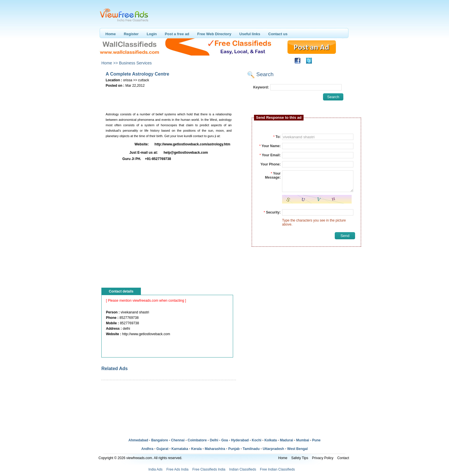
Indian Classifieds (242, 469)
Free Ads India (177, 469)
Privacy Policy (323, 458)
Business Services (135, 63)
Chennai (177, 440)
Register (131, 34)
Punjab (234, 449)
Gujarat (162, 449)
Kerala (196, 449)
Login (152, 34)
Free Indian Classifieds (277, 469)
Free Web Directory (214, 34)
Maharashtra (215, 449)
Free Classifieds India (208, 469)
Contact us (277, 34)
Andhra (147, 449)
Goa (224, 440)
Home (110, 34)
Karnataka (180, 449)
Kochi (256, 440)
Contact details (121, 291)
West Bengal (297, 449)
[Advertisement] (168, 97)
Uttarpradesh (273, 449)
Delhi (214, 440)
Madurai (286, 440)
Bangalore (159, 440)
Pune (316, 440)
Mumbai (302, 440)
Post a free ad (177, 34)
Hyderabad (240, 440)
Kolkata (270, 440)
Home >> (109, 63)
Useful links (249, 34)
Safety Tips (299, 458)
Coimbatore (197, 440)
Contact (343, 458)
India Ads (155, 469)
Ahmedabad (138, 440)
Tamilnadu (251, 449)
